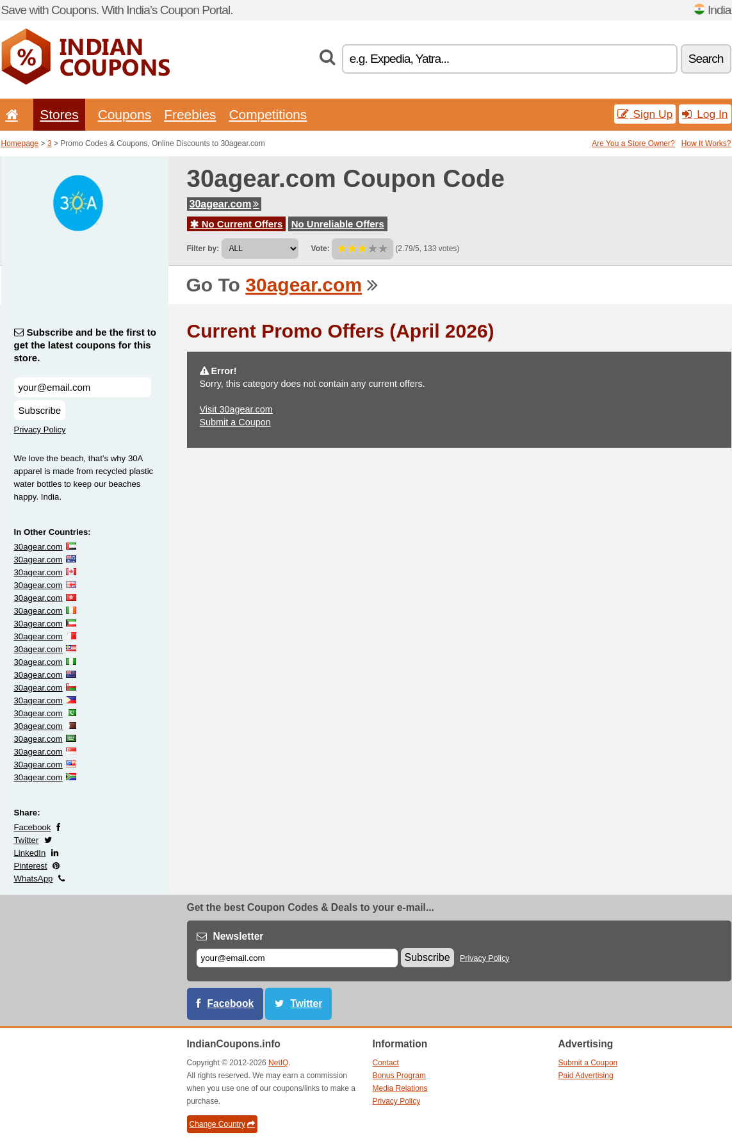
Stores (59, 114)
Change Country (222, 1124)
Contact (386, 1062)
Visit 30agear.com (236, 409)
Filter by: (203, 248)
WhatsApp (33, 878)
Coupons (125, 114)
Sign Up (645, 114)
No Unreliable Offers (337, 223)
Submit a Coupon (235, 422)
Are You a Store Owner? (633, 143)
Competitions (268, 114)
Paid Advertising (586, 1075)
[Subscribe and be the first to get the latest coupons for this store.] (82, 387)
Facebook (32, 827)
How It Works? (706, 143)
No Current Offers (236, 223)
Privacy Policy (40, 429)
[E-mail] (297, 958)
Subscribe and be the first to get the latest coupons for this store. (85, 345)
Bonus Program (399, 1075)
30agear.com (224, 204)
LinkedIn (30, 853)
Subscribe (40, 410)
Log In (705, 114)
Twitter (26, 840)
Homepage (20, 143)
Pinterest (30, 866)
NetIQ (278, 1062)
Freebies (190, 114)
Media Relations (400, 1088)
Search (706, 58)
